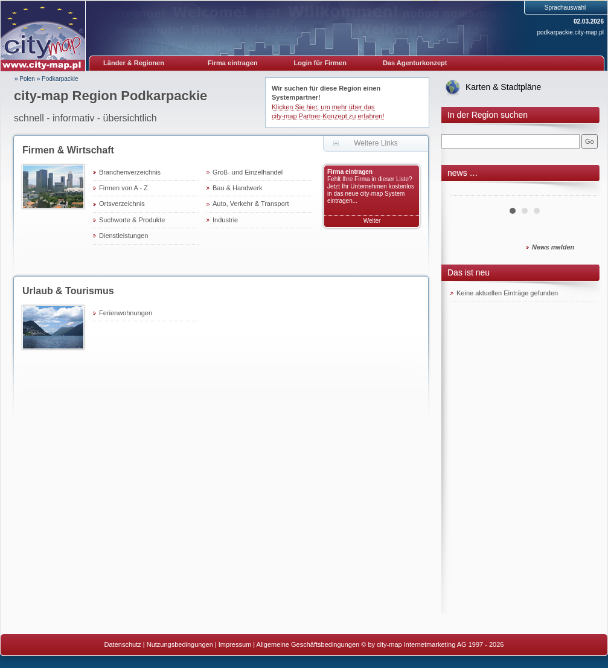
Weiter (372, 220)
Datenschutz (122, 644)
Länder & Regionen (133, 62)
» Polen (24, 78)
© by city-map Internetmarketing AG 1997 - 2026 (432, 644)
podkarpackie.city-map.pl (570, 32)
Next (582, 191)
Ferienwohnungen (125, 312)
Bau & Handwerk (238, 187)
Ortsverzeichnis (122, 203)
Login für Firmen (320, 62)
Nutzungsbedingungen (180, 644)
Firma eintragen (233, 62)
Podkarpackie (60, 78)
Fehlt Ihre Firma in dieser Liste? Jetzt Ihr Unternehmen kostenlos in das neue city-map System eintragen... (370, 190)
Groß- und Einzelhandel (248, 172)
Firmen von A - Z (123, 187)
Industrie (225, 219)
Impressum (235, 644)
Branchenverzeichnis (130, 172)
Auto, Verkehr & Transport (251, 203)
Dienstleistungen (123, 235)
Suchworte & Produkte (132, 219)
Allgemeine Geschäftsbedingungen (308, 644)
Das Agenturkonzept (415, 62)
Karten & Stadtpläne (503, 87)
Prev (466, 191)
